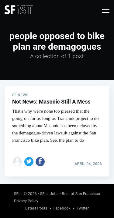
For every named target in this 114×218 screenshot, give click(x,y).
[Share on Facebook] (40, 162)
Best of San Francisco (81, 193)
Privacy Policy (26, 201)
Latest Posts (36, 208)
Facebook (62, 208)
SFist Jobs (49, 193)
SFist (18, 193)
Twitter (83, 208)
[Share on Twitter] (29, 162)
